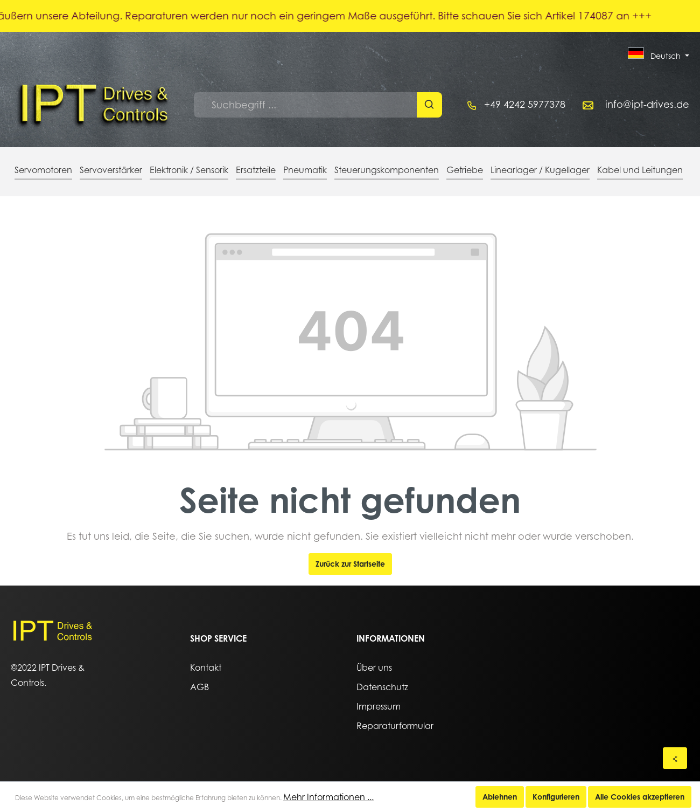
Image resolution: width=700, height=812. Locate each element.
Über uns (374, 667)
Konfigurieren (556, 796)
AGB (199, 687)
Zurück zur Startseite (350, 563)
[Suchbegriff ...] (305, 105)
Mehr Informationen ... (328, 797)
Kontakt (205, 667)
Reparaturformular (394, 725)
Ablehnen (499, 796)
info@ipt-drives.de (647, 104)
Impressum (378, 706)
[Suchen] (429, 105)
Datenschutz (382, 687)
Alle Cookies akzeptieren (639, 796)
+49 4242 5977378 (524, 104)
